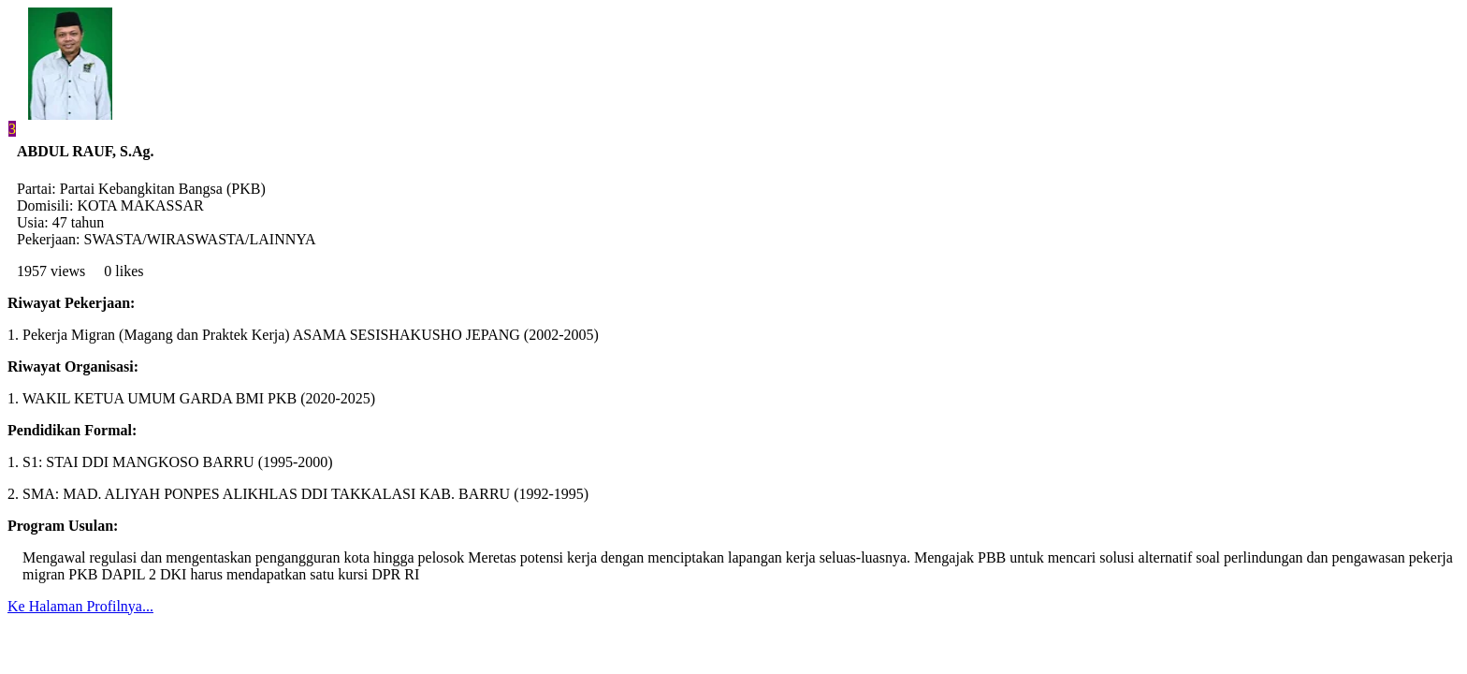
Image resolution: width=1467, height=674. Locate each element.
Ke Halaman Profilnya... (80, 606)
